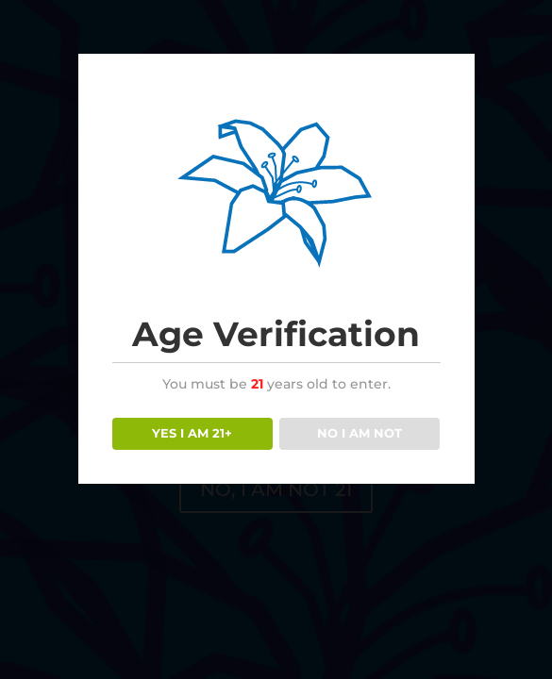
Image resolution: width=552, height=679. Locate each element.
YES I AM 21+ (192, 432)
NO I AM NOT (359, 432)
